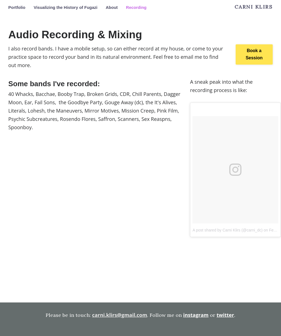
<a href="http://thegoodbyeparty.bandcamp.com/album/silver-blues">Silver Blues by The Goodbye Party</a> (95, 275)
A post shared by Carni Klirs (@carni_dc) (227, 230)
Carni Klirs (254, 6)
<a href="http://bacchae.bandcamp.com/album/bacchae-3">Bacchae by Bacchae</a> (95, 156)
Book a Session (254, 54)
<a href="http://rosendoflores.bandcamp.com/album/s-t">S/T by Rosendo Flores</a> (95, 235)
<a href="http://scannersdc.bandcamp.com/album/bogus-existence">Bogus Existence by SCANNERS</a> (95, 196)
